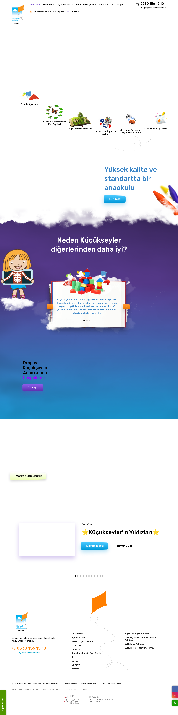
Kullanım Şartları (70, 684)
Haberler (76, 649)
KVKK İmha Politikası (134, 644)
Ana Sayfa (35, 4)
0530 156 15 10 (150, 4)
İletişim (120, 4)
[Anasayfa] (22, 621)
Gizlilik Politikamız (89, 684)
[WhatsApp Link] (175, 703)
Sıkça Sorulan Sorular (111, 684)
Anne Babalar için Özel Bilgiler (47, 11)
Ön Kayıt (73, 11)
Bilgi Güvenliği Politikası (136, 633)
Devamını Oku (95, 546)
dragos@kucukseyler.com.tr (153, 7)
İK (112, 4)
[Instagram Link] (175, 695)
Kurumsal (48, 4)
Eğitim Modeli (65, 4)
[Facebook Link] (175, 689)
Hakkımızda (78, 633)
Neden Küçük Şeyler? (86, 4)
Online (75, 661)
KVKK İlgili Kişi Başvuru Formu (139, 648)
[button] (84, 320)
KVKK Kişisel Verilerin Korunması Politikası (140, 638)
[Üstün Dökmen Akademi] (89, 699)
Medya (103, 4)
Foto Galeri (77, 645)
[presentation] (50, 306)
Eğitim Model (78, 637)
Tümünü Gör (124, 545)
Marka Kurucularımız (29, 476)
